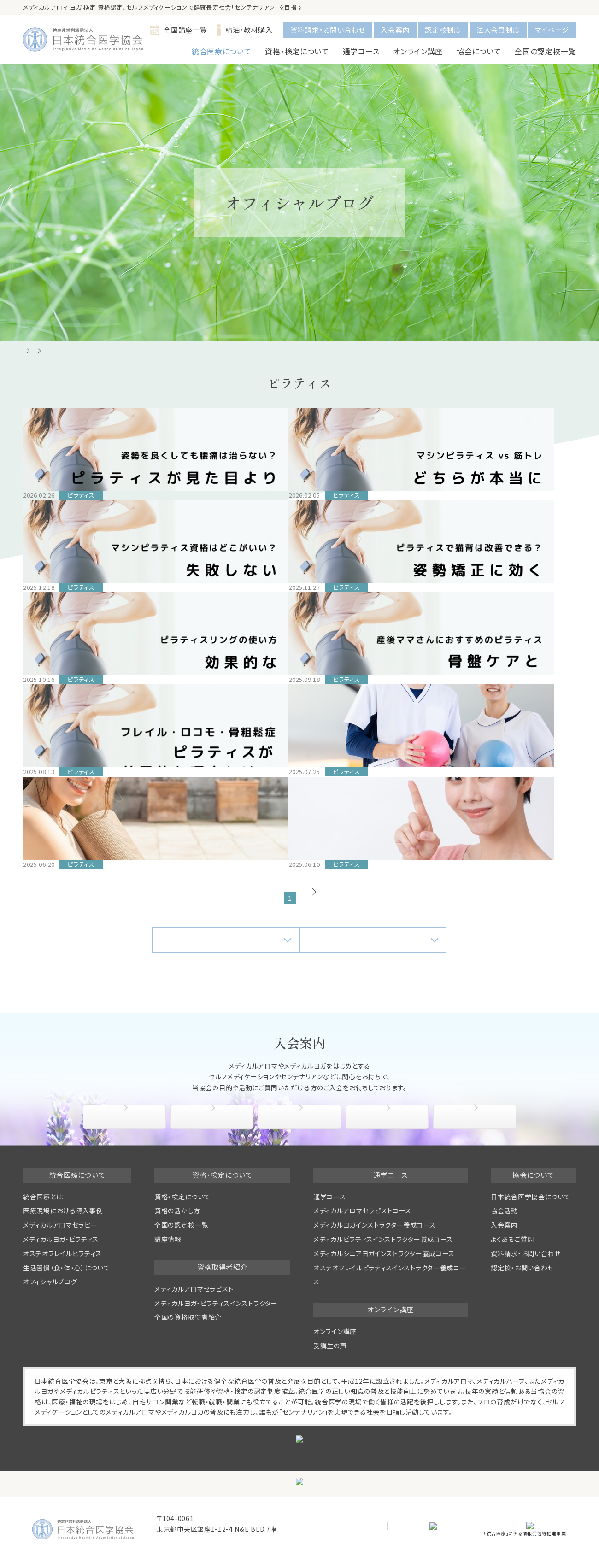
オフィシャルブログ (50, 1245)
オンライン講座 (335, 1295)
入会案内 (395, 30)
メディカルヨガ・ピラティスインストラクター (216, 1266)
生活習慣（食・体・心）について (66, 1231)
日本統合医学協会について (530, 1160)
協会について (127, 1081)
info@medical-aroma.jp (197, 1504)
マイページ (552, 30)
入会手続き (214, 1081)
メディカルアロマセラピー (60, 1188)
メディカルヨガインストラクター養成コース (374, 1188)
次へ (327, 862)
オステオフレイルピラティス (62, 1217)
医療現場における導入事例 (63, 1174)
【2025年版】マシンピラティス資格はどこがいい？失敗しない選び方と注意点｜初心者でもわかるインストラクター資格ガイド (368, 510)
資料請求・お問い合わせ (327, 30)
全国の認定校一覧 (545, 51)
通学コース (329, 1160)
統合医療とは (43, 1160)
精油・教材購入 (245, 30)
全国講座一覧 (178, 30)
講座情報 (168, 1203)
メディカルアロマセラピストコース (362, 1174)
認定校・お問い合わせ (522, 1231)
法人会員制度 (498, 30)
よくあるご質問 (477, 1081)
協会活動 (389, 1081)
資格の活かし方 (177, 1174)
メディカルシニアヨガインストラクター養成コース (384, 1217)
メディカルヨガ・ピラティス (61, 1203)
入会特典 (301, 1081)
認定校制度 (443, 30)
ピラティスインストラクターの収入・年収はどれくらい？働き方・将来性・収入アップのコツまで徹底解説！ (83, 789)
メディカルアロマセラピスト (194, 1252)
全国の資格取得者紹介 (188, 1281)
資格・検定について (182, 1160)
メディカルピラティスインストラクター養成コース (383, 1203)
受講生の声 (330, 1309)
